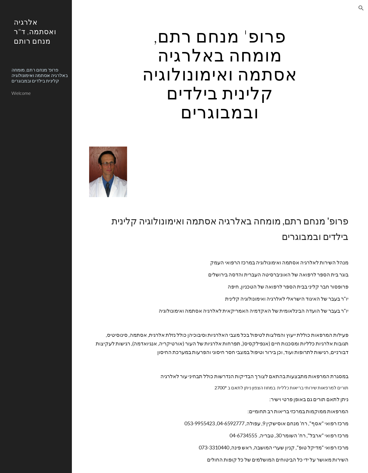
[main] (220, 74)
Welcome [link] (21, 93)
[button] (361, 8)
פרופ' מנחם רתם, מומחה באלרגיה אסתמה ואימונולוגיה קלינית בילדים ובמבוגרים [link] (40, 75)
